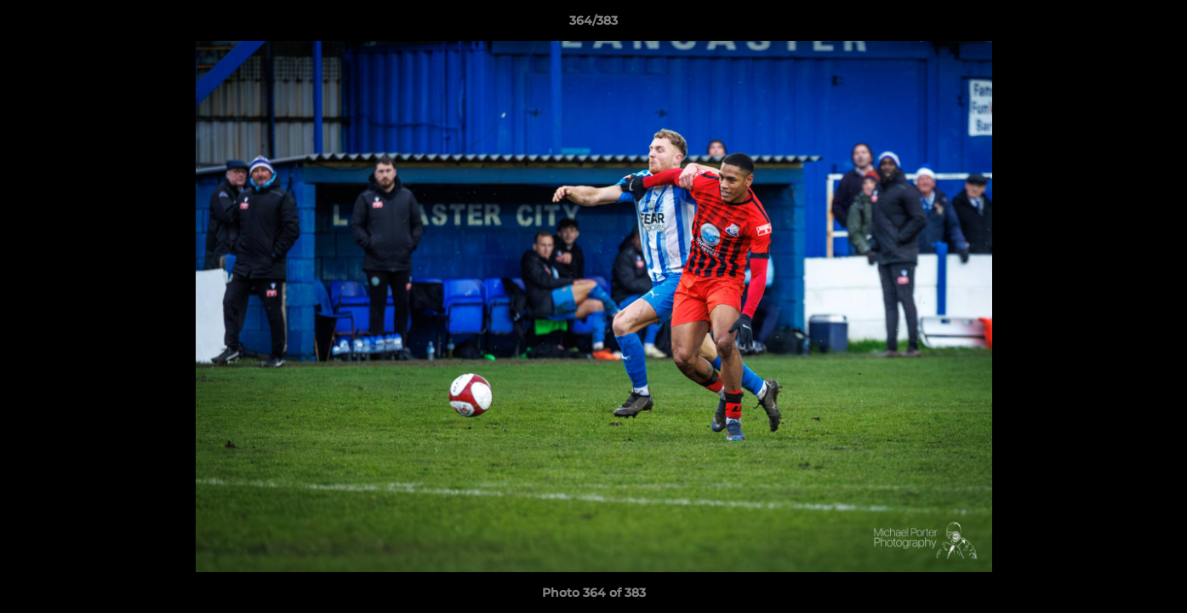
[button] (1156, 24)
